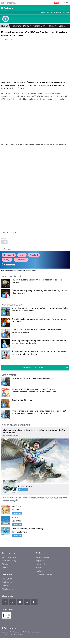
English (38, 632)
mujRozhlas (6, 249)
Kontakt (39, 571)
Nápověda (40, 561)
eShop (5, 567)
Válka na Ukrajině (9, 557)
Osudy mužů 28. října (22, 400)
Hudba (4, 26)
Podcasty (6, 586)
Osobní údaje (15, 632)
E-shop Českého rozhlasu (16, 425)
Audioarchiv (56, 12)
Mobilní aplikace (9, 589)
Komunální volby (9, 561)
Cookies (5, 632)
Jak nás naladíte (42, 557)
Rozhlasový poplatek (44, 574)
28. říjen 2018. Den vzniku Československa (32, 378)
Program (45, 12)
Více (62, 26)
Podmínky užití (28, 632)
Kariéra (39, 567)
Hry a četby (8, 255)
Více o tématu (9, 375)
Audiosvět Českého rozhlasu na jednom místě (18, 271)
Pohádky (34, 255)
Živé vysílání (21, 260)
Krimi (22, 255)
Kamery (66, 12)
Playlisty (52, 26)
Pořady (27, 26)
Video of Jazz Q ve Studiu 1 (35, 60)
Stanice (5, 564)
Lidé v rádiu (41, 564)
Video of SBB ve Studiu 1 (35, 122)
